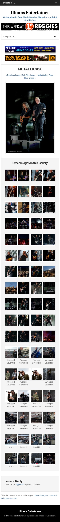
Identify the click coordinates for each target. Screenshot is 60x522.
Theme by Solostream (47, 516)
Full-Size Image (28, 75)
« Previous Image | (14, 75)
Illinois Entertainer (30, 12)
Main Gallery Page (45, 75)
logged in (20, 484)
